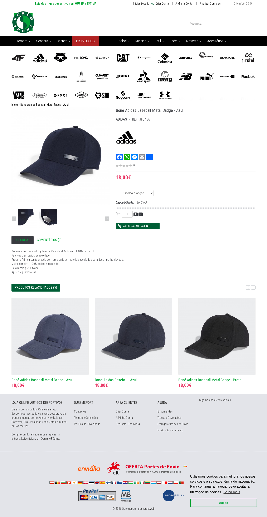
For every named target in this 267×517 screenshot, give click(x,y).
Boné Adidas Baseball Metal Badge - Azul (44, 104)
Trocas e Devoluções (169, 417)
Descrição (22, 240)
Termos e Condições (86, 417)
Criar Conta (162, 3)
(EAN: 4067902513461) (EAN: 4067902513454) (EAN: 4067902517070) (135, 193)
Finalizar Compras (210, 3)
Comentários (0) (49, 240)
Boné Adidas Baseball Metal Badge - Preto (209, 380)
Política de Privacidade (87, 424)
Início (14, 104)
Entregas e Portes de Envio (172, 424)
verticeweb (149, 508)
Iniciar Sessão (141, 3)
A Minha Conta (184, 3)
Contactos (80, 411)
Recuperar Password (128, 424)
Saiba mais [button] (232, 492)
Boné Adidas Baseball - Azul (116, 380)
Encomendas (165, 411)
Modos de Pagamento (170, 430)
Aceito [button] (223, 502)
